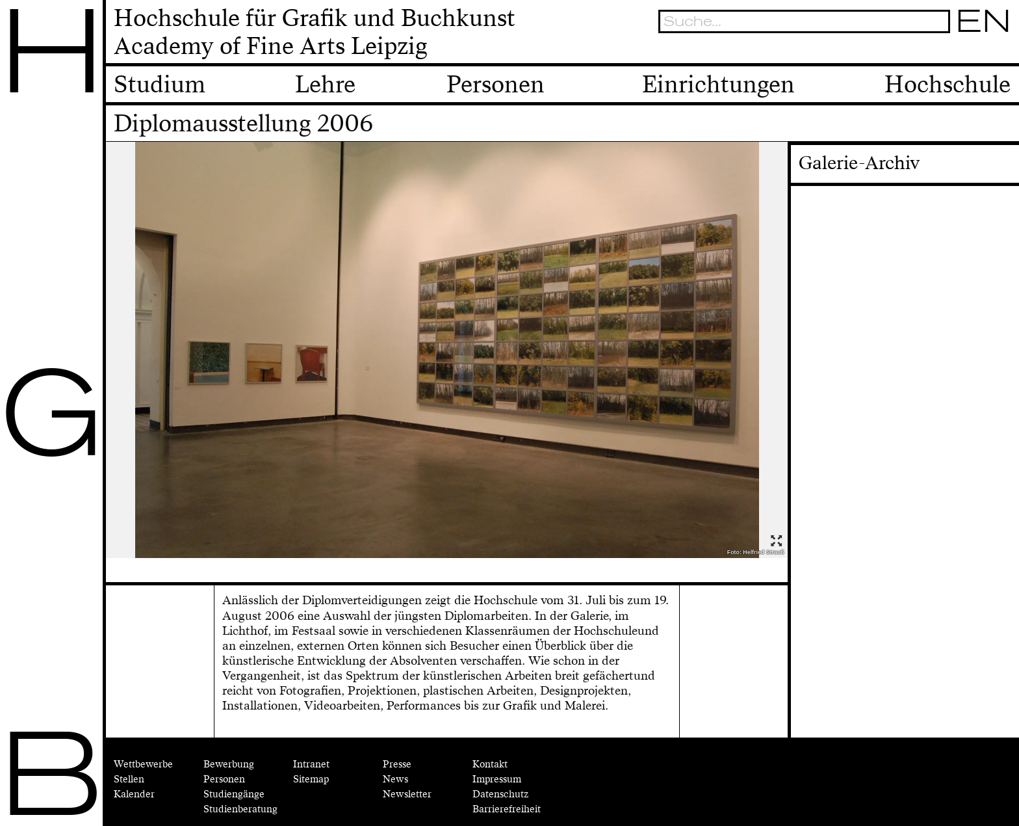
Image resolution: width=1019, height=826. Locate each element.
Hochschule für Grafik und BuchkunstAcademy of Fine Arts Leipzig (314, 32)
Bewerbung (228, 764)
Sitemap (311, 779)
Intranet (311, 764)
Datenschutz (500, 794)
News (395, 779)
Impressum (496, 779)
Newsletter (407, 794)
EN (984, 20)
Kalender (134, 794)
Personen (224, 779)
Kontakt (490, 764)
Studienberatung (240, 809)
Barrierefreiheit (506, 809)
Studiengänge (233, 794)
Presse (397, 764)
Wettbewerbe (143, 764)
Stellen (129, 779)
